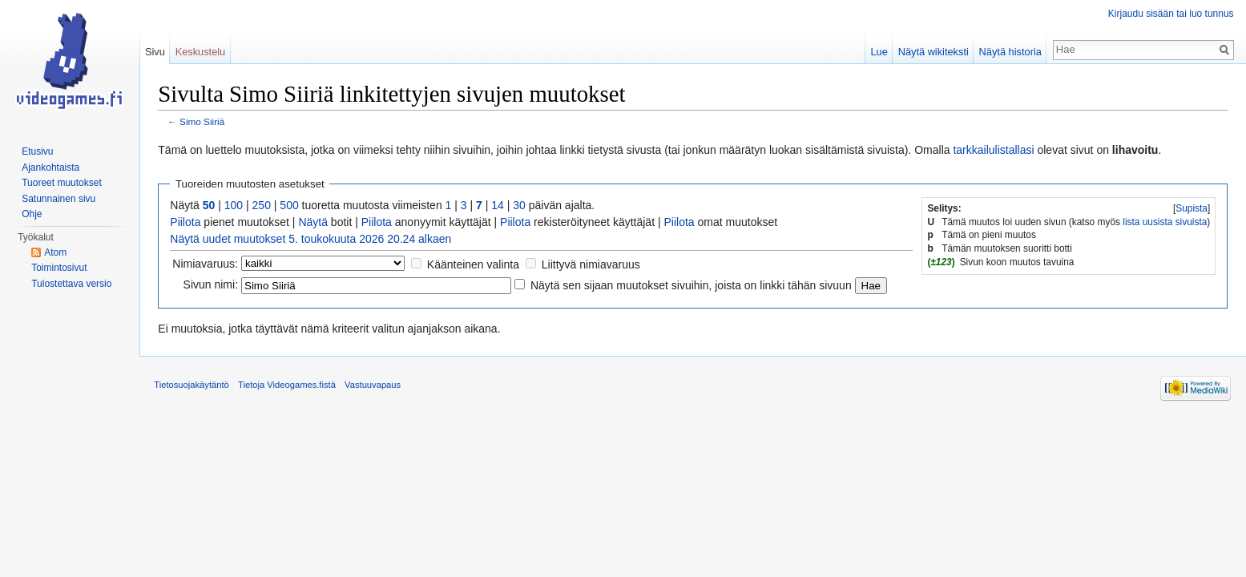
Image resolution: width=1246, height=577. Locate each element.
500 (292, 206)
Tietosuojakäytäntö (194, 387)
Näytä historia (1009, 52)
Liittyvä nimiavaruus (593, 264)
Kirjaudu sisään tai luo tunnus (1170, 13)
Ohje (32, 214)
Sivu (157, 52)
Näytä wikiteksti (932, 52)
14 (500, 206)
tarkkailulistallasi (996, 149)
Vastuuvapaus (376, 387)
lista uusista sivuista (1164, 222)
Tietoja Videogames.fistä (290, 387)
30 (522, 206)
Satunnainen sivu (58, 198)
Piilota (188, 222)
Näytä (316, 222)
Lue (877, 52)
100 (236, 206)
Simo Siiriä (205, 122)
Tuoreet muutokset (62, 182)
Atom (55, 252)
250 (264, 206)
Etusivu (37, 151)
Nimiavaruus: (208, 263)
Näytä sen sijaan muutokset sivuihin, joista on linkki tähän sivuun (694, 285)
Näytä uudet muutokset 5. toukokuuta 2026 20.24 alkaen (313, 239)
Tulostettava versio (71, 283)
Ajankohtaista (50, 167)
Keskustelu (202, 52)
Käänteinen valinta (475, 264)
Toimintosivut (59, 267)
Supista (1191, 209)
